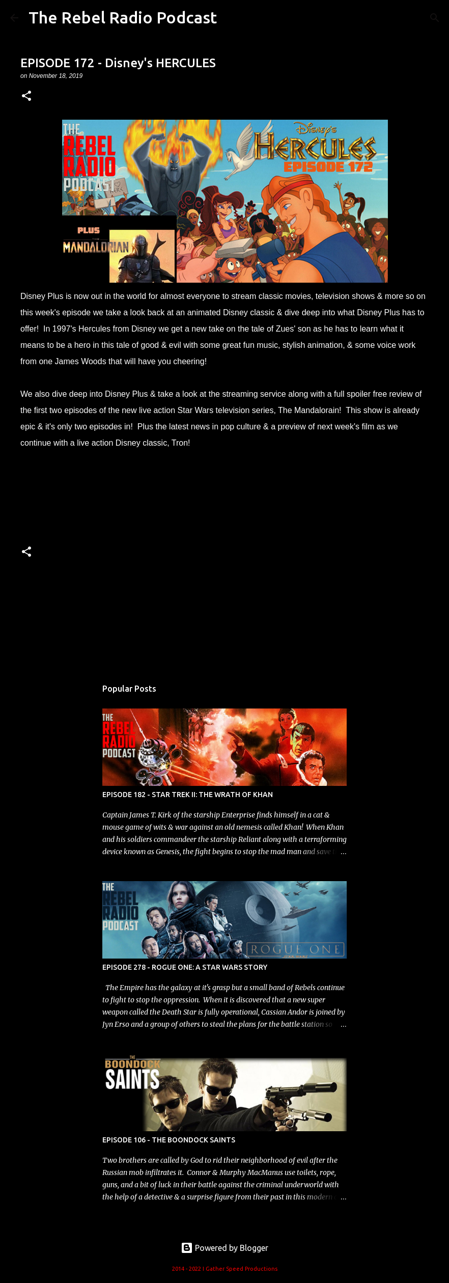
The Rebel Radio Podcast (123, 17)
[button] (26, 96)
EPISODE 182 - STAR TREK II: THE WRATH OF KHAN (187, 794)
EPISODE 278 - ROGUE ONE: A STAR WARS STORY (184, 967)
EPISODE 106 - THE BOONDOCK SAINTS (168, 1140)
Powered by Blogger (224, 1247)
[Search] (435, 18)
